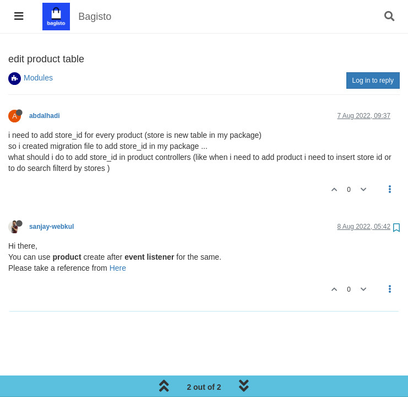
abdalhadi (44, 116)
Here (118, 268)
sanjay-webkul (51, 226)
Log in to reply (373, 80)
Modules (38, 77)
